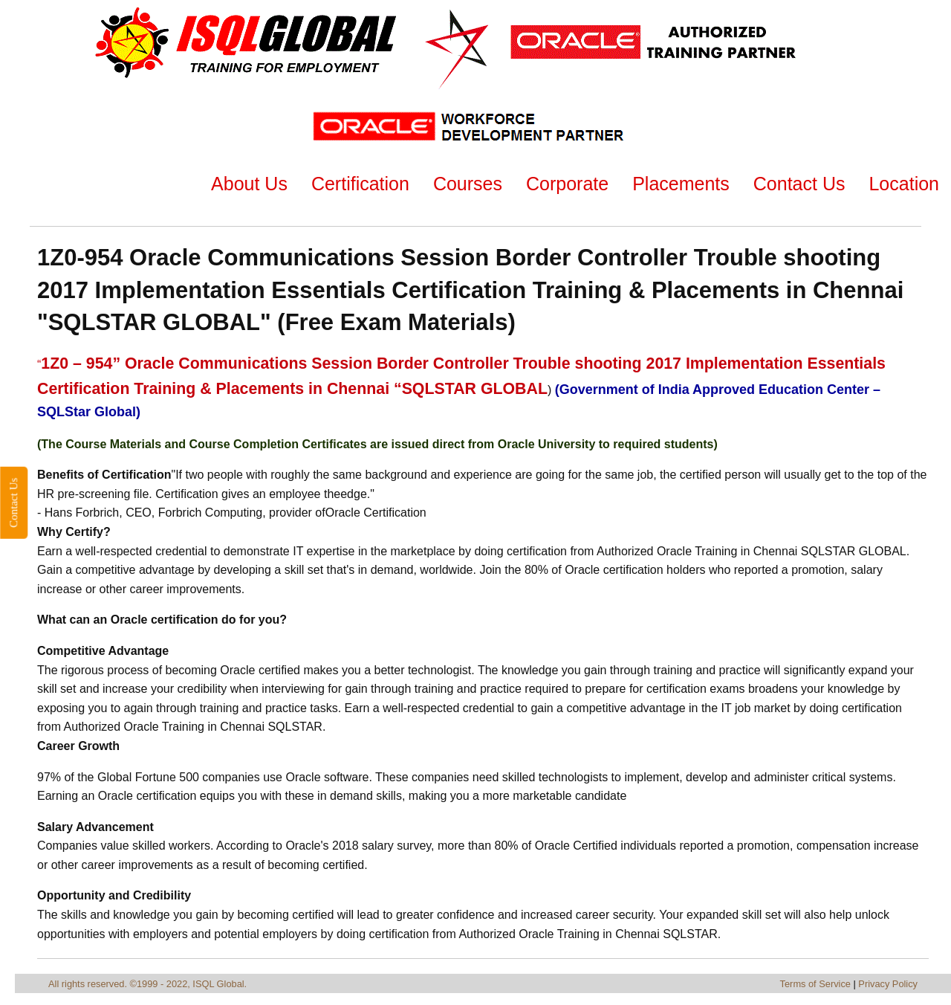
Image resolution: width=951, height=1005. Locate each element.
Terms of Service (815, 983)
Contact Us (13, 502)
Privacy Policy (888, 983)
